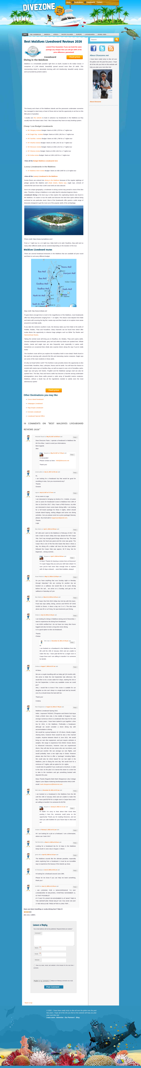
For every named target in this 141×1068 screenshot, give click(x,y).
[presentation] (46, 976)
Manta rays (62, 183)
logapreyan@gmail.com (59, 518)
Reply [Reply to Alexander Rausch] (75, 437)
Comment (38, 933)
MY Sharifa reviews (34, 143)
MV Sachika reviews (34, 138)
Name (38, 949)
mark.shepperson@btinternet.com (51, 784)
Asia (25, 35)
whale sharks (52, 183)
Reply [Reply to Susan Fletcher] (75, 577)
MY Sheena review (34, 151)
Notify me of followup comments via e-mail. (53, 983)
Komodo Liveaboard (34, 412)
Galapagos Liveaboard (35, 403)
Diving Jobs (102, 34)
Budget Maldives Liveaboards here (45, 161)
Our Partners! (70, 1020)
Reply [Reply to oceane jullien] (75, 472)
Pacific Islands (67, 34)
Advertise (59, 1020)
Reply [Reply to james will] (75, 855)
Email (38, 955)
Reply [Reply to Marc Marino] (75, 530)
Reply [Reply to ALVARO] (75, 887)
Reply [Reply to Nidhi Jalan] (72, 642)
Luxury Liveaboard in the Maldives (45, 176)
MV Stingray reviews (34, 130)
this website (38, 118)
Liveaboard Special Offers (36, 416)
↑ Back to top (28, 1005)
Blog (78, 1020)
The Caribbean (35, 34)
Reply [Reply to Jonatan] (75, 830)
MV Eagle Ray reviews (35, 134)
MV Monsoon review (34, 147)
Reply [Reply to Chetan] (75, 615)
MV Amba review (33, 155)
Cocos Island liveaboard (36, 399)
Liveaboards (90, 34)
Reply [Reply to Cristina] (75, 667)
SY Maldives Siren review (36, 170)
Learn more (50, 1020)
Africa (55, 34)
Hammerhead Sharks (31, 335)
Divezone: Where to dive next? (44, 9)
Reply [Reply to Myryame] (72, 454)
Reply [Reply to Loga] (75, 493)
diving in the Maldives (52, 180)
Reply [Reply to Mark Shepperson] (75, 707)
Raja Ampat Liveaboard (35, 407)
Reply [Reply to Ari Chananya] (75, 870)
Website (37, 962)
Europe (79, 34)
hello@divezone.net (62, 460)
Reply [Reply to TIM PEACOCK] (75, 843)
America (47, 34)
